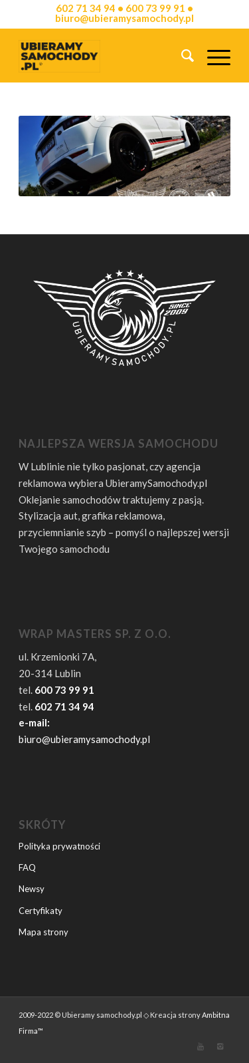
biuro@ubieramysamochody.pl (84, 739)
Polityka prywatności (59, 846)
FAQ (27, 867)
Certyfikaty (40, 910)
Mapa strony (43, 932)
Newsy (31, 888)
